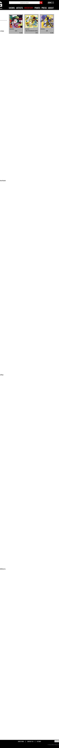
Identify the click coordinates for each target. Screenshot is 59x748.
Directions (21, 741)
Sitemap (39, 741)
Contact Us (30, 741)
